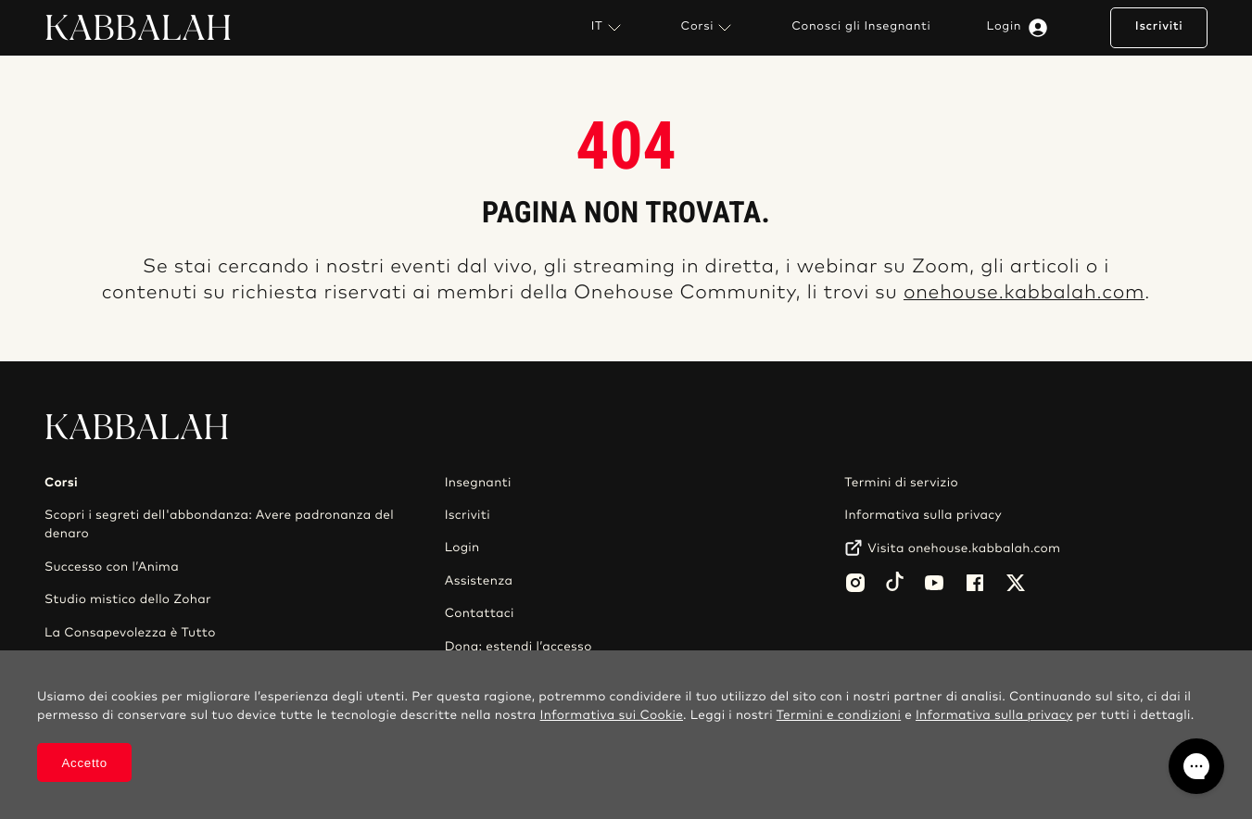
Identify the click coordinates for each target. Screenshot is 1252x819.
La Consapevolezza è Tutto (130, 632)
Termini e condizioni (839, 715)
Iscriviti (1159, 26)
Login (1021, 27)
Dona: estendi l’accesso (518, 646)
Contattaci (479, 613)
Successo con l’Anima (111, 567)
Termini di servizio (901, 482)
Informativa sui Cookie (612, 715)
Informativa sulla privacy (923, 515)
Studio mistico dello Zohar (127, 599)
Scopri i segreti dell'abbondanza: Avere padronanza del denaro (219, 524)
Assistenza (479, 580)
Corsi (709, 28)
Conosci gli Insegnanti (860, 26)
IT (608, 28)
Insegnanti (478, 482)
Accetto (84, 763)
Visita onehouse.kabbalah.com (963, 548)
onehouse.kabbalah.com (1024, 293)
